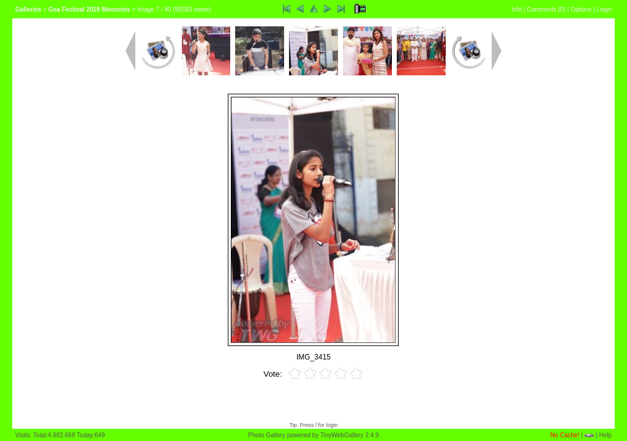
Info (517, 9)
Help (605, 435)
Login (604, 9)
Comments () (546, 9)
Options (581, 9)
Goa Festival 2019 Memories (89, 9)
